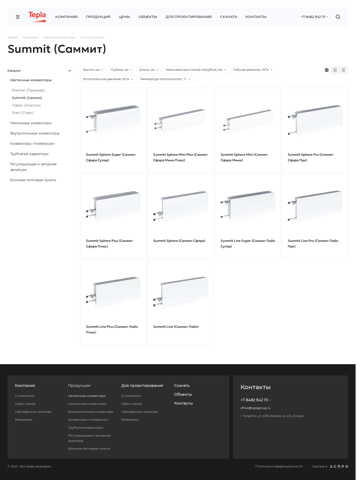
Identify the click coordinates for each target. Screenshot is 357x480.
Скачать (182, 385)
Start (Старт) (22, 113)
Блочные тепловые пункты (33, 180)
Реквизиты (23, 419)
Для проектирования (142, 385)
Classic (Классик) (26, 105)
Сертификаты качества (33, 411)
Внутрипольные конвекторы (34, 133)
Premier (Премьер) (28, 90)
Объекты (183, 394)
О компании (25, 396)
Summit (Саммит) (27, 98)
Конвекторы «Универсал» (32, 143)
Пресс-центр (25, 404)
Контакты (183, 403)
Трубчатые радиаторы (29, 154)
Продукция (79, 385)
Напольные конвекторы (31, 123)
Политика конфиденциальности (279, 466)
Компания (25, 385)
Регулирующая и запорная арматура (33, 167)
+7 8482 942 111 (313, 17)
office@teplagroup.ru (255, 408)
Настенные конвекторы (31, 80)
